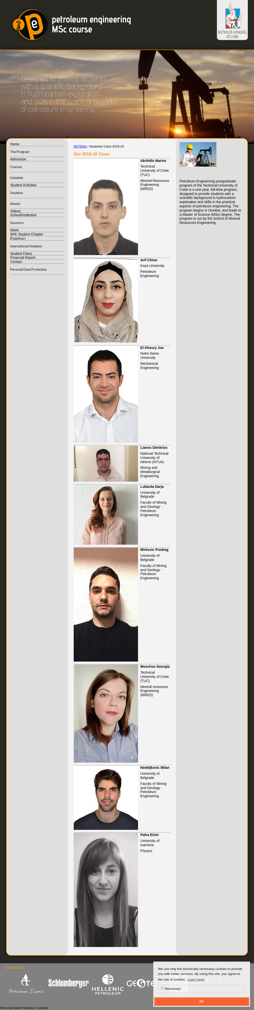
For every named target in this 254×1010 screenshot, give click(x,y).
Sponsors (17, 223)
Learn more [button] (196, 979)
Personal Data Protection (28, 269)
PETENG (80, 146)
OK (201, 1001)
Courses (16, 167)
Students (16, 193)
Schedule (16, 178)
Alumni (15, 204)
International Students (26, 246)
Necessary (171, 988)
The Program (19, 152)
